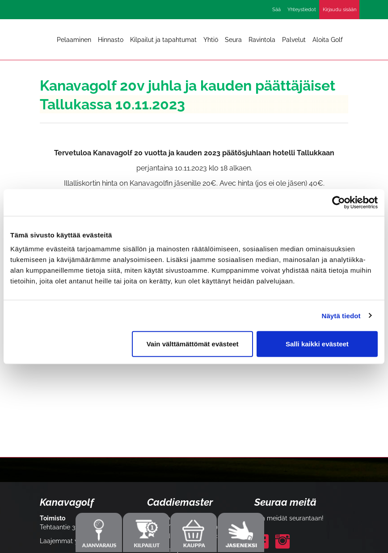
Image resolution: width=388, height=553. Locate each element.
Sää (276, 9)
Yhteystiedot (301, 9)
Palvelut (294, 39)
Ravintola (262, 39)
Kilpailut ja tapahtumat (163, 39)
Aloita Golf (327, 39)
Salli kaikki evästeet (317, 344)
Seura (233, 39)
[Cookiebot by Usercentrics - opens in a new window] (338, 202)
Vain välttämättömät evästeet (193, 344)
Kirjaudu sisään (339, 9)
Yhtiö (210, 39)
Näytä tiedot (341, 315)
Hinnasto (110, 39)
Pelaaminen (74, 39)
